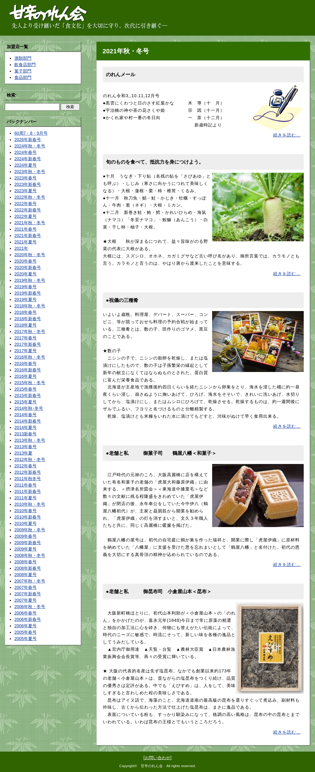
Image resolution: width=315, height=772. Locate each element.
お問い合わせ (157, 757)
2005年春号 (25, 632)
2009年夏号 (25, 549)
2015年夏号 (25, 401)
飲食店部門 (25, 64)
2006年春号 (25, 613)
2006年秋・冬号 (29, 606)
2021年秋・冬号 (29, 222)
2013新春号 (25, 433)
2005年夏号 (25, 638)
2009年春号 (25, 536)
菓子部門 (22, 71)
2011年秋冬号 (27, 478)
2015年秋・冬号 (29, 382)
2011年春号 (25, 485)
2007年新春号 (27, 593)
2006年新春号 (27, 619)
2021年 (21, 248)
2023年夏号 (25, 190)
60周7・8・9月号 (31, 133)
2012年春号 (25, 465)
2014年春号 (25, 414)
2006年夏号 (25, 625)
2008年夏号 (25, 574)
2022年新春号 (27, 209)
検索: (12, 95)
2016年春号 (25, 363)
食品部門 (22, 77)
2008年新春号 (27, 568)
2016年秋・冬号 (29, 357)
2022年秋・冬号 (29, 197)
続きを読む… (287, 135)
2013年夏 (23, 453)
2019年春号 (25, 286)
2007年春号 (25, 587)
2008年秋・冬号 (29, 555)
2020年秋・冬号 (29, 254)
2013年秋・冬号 (29, 440)
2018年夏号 (25, 325)
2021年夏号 (25, 241)
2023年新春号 (27, 184)
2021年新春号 (27, 235)
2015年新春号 (27, 395)
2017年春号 (25, 337)
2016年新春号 (27, 369)
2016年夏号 (25, 376)
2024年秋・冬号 (29, 145)
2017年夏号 (25, 350)
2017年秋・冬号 (29, 331)
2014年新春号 (27, 421)
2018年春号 (25, 312)
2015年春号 (25, 389)
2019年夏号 (25, 299)
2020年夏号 (25, 273)
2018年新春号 (27, 318)
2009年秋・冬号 (29, 529)
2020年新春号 (27, 267)
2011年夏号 (25, 497)
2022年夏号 (25, 216)
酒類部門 (22, 58)
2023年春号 (25, 177)
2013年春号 (25, 446)
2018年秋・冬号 (29, 305)
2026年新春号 (27, 139)
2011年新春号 (27, 491)
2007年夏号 (25, 600)
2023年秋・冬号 (29, 171)
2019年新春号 (27, 293)
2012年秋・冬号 (29, 459)
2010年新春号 (27, 517)
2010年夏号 (25, 523)
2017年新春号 (27, 344)
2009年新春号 (27, 542)
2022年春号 (25, 203)
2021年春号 (25, 229)
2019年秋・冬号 (29, 280)
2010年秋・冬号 (29, 504)
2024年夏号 (25, 165)
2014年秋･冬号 (28, 408)
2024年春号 (25, 152)
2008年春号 (25, 561)
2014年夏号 (25, 427)
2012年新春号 (27, 472)
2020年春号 (25, 261)
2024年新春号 (27, 158)
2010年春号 (25, 510)
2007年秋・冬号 (29, 581)
